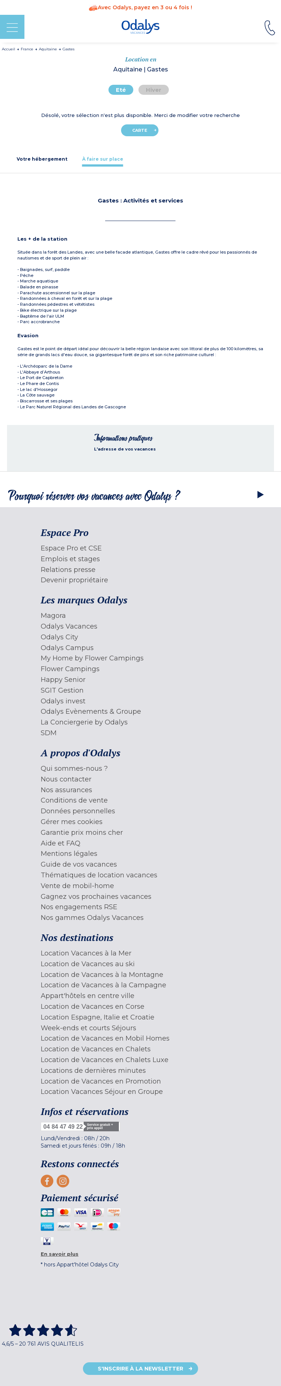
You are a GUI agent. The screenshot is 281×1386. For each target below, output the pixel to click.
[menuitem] (140, 548)
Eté (121, 89)
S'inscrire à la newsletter (140, 1368)
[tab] (42, 159)
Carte (139, 130)
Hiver (153, 89)
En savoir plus (59, 1254)
